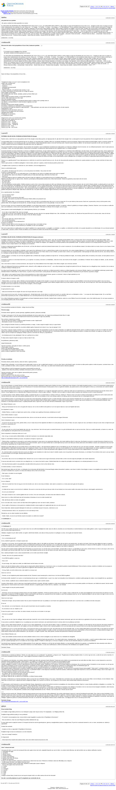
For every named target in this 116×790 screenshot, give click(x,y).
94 (108, 6)
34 (96, 6)
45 (103, 6)
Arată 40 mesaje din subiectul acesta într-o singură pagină (102, 8)
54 (106, 6)
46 (104, 6)
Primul (92, 6)
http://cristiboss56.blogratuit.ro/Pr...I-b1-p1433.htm (14, 377)
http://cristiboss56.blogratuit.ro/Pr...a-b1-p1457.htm (14, 701)
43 (99, 6)
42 (97, 6)
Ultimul (112, 6)
